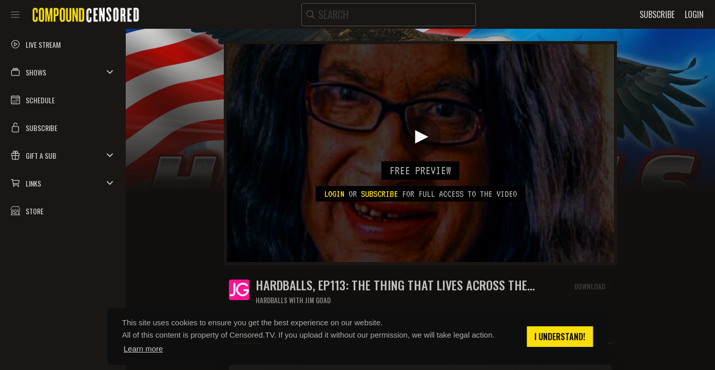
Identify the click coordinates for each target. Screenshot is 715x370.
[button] (63, 72)
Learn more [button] (143, 348)
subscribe (379, 194)
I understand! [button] (559, 336)
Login (334, 194)
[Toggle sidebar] (15, 14)
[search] (388, 14)
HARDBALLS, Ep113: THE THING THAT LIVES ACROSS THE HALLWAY (391, 285)
